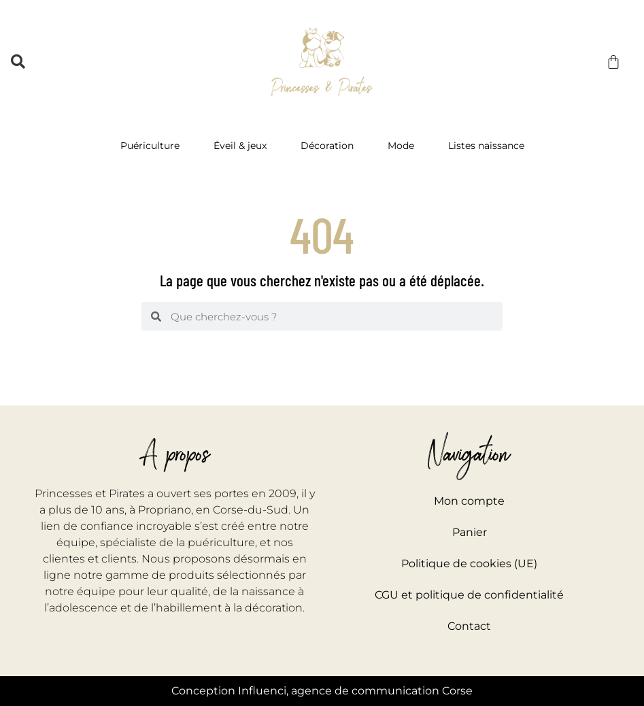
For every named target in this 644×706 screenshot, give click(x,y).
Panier (469, 532)
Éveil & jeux (243, 145)
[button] (18, 61)
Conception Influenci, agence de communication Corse (322, 690)
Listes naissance (486, 145)
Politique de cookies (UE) (469, 563)
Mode (404, 145)
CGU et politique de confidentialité (469, 594)
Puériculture (153, 145)
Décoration (330, 145)
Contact (469, 626)
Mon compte (469, 500)
